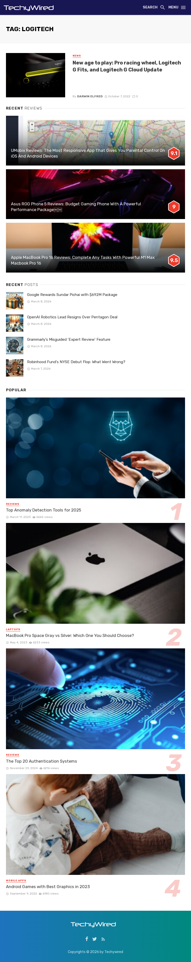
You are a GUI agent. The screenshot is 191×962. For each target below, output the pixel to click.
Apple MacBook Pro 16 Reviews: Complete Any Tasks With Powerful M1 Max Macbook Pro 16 (83, 260)
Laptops (13, 629)
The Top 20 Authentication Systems (41, 761)
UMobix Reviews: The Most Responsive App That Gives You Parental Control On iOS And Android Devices (88, 153)
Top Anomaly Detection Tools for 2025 (43, 510)
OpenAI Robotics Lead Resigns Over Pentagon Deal (72, 317)
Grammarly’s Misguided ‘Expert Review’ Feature (68, 339)
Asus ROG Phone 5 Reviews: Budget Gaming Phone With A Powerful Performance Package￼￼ (76, 206)
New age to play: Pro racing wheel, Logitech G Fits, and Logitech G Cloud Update (127, 66)
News (77, 55)
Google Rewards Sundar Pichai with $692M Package (72, 294)
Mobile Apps (16, 880)
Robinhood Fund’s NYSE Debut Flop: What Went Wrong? (76, 362)
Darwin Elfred (90, 96)
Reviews (12, 504)
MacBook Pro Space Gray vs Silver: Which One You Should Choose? (70, 635)
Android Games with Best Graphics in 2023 (48, 886)
